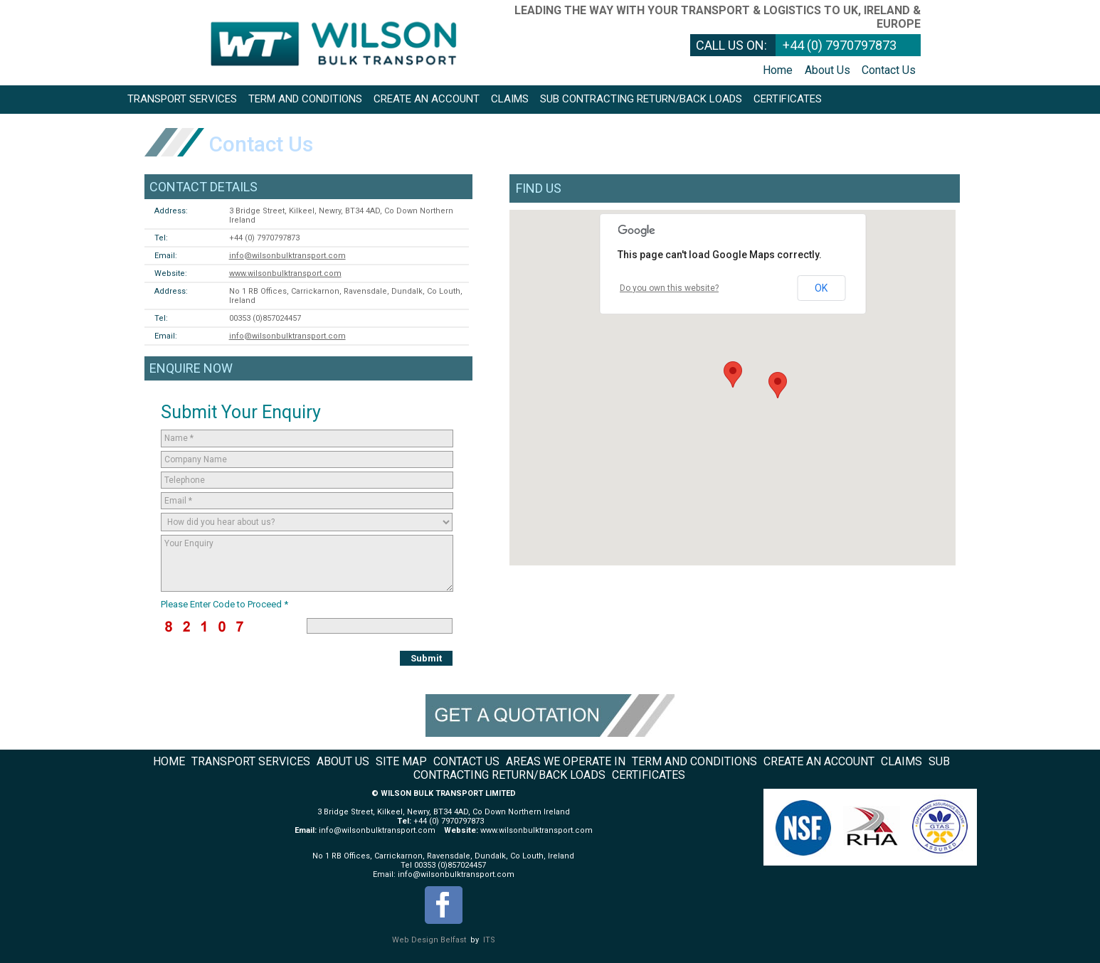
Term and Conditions (305, 98)
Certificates (787, 98)
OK (821, 288)
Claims (510, 98)
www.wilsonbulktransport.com (285, 273)
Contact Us (889, 70)
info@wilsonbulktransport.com (287, 255)
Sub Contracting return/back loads (641, 98)
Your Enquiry (307, 563)
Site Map (401, 761)
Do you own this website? (669, 288)
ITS (489, 940)
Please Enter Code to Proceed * (224, 604)
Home (778, 70)
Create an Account (427, 98)
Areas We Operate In (565, 761)
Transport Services (182, 98)
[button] (777, 385)
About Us (827, 70)
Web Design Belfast (429, 940)
